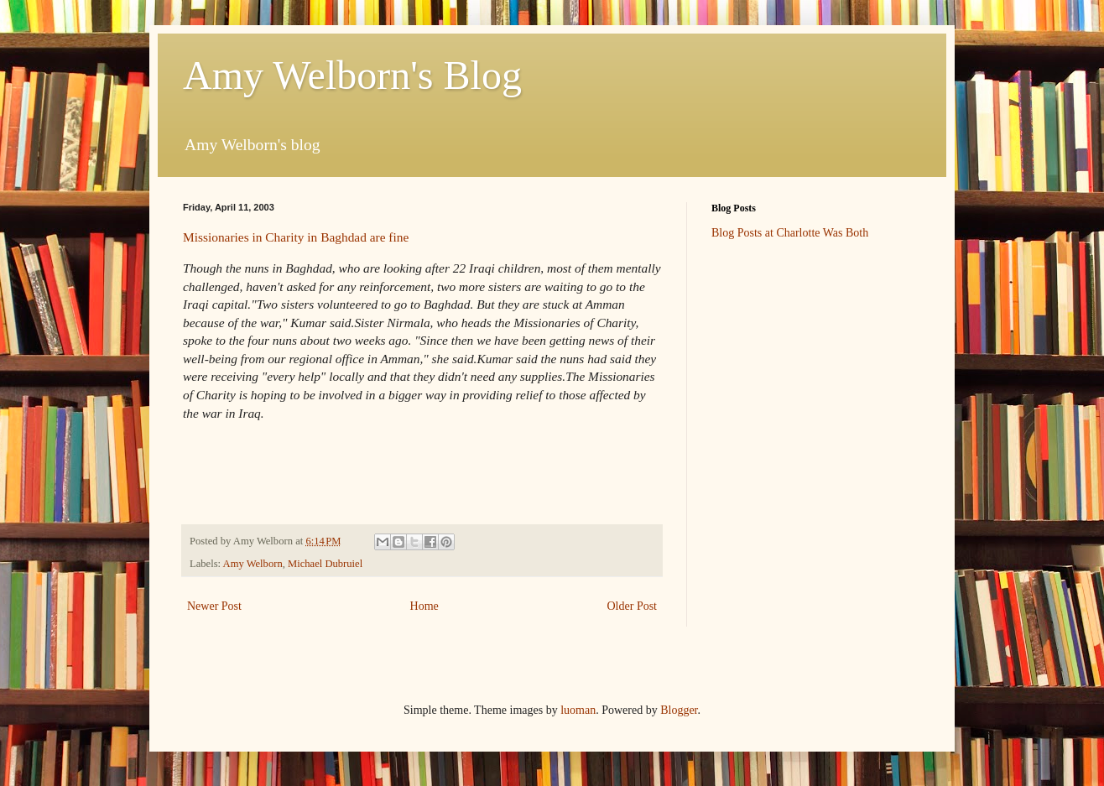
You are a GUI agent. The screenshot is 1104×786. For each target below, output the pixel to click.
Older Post (632, 606)
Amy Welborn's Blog (352, 75)
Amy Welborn (253, 564)
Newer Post (214, 606)
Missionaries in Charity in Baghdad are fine (296, 237)
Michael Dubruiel (325, 564)
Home (424, 606)
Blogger (678, 710)
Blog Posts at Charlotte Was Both (789, 232)
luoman (578, 710)
